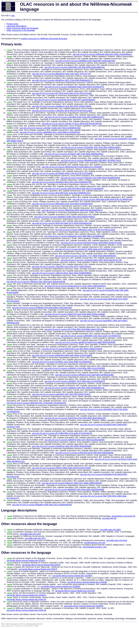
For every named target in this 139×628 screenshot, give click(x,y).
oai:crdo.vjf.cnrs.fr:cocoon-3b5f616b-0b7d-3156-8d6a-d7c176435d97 (72, 167)
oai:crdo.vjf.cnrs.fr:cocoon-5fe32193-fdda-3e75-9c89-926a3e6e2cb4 (62, 223)
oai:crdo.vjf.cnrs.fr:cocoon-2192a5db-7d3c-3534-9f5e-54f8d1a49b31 (91, 147)
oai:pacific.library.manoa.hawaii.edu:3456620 (83, 606)
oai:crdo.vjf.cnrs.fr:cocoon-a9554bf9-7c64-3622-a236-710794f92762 (91, 336)
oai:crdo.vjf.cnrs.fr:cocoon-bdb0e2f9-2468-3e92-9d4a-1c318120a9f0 (62, 355)
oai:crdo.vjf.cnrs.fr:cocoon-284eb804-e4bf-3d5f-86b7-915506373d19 (91, 160)
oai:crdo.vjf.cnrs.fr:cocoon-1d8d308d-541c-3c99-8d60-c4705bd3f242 (50, 132)
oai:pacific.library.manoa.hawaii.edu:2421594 (75, 591)
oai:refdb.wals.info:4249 (30, 534)
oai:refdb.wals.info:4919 (116, 540)
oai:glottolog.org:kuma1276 (123, 516)
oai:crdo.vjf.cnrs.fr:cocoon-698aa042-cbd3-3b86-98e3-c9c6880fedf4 (74, 236)
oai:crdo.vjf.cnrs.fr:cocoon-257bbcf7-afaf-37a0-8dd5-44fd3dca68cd (73, 154)
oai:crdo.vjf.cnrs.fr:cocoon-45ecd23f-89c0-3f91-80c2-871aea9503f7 (74, 188)
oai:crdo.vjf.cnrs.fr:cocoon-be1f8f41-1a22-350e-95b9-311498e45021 (62, 362)
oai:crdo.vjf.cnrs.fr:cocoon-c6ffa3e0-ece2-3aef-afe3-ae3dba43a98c (84, 375)
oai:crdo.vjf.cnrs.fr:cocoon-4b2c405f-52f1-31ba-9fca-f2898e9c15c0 (61, 193)
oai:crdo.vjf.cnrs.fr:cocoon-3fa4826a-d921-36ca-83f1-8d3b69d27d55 (62, 182)
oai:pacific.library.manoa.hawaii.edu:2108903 (60, 586)
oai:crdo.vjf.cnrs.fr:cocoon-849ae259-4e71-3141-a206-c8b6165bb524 (75, 286)
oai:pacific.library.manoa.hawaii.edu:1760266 (87, 582)
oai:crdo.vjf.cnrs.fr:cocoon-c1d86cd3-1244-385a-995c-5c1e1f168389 (74, 368)
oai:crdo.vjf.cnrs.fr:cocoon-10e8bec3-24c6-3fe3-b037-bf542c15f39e (61, 106)
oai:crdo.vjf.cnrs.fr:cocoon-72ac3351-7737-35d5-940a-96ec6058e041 (85, 256)
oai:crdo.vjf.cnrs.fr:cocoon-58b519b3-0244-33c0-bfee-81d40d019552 (62, 204)
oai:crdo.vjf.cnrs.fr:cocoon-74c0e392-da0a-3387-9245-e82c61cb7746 (91, 260)
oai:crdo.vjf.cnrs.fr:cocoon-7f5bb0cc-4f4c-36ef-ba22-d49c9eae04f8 (36, 282)
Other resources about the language (22, 28)
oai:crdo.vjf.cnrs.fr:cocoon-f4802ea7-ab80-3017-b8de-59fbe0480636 (72, 483)
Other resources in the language (21, 30)
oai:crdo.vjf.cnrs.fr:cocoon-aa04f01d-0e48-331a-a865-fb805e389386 (85, 342)
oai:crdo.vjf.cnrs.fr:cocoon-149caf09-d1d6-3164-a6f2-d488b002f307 (74, 117)
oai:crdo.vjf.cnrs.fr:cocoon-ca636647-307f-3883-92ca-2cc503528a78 (74, 381)
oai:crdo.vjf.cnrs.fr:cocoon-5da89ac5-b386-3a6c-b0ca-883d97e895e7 (64, 217)
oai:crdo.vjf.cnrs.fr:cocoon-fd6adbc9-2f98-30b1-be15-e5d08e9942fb (42, 505)
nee (13, 15)
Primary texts (12, 24)
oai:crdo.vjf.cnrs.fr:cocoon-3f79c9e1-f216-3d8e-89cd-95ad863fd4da (90, 178)
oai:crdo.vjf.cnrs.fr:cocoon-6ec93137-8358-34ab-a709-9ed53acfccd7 (85, 249)
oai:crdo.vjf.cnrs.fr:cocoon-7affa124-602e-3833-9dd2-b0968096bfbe (62, 273)
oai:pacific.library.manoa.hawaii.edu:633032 (41, 565)
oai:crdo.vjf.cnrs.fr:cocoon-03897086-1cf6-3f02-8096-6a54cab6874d (74, 67)
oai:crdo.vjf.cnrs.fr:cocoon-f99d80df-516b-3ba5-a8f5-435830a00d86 (74, 489)
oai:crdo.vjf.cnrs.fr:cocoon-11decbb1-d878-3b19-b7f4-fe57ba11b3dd (62, 110)
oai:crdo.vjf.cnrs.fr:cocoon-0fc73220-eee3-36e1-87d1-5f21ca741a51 (62, 93)
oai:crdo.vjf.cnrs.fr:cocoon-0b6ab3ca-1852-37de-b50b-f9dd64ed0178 (62, 80)
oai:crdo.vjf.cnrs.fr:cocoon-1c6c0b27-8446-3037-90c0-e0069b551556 (50, 128)
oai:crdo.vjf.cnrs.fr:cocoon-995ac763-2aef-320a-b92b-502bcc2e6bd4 (74, 314)
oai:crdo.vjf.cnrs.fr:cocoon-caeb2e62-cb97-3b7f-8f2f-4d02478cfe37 (61, 394)
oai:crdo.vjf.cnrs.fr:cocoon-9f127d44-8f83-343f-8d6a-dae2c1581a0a (74, 329)
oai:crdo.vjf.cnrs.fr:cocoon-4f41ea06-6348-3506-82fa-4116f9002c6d (102, 199)
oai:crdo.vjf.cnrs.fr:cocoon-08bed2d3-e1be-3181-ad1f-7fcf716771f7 (61, 74)
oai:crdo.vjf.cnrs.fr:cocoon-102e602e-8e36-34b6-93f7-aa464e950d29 (64, 100)
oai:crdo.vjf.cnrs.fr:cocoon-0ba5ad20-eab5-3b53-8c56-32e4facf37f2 (74, 87)
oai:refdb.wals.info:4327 (35, 538)
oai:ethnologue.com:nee (94, 543)
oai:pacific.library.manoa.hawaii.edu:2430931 (26, 595)
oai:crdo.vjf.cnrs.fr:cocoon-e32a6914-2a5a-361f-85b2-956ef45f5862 (62, 446)
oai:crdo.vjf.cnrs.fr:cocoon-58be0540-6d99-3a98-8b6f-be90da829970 (72, 210)
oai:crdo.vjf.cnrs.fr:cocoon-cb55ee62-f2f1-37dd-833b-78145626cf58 (36, 403)
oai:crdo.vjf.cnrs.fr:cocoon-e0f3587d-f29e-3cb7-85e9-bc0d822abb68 (74, 440)
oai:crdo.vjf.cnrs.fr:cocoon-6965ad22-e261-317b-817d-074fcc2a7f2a (85, 230)
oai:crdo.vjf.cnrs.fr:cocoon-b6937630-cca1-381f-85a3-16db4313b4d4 (72, 349)
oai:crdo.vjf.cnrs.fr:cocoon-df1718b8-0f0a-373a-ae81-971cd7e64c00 (62, 433)
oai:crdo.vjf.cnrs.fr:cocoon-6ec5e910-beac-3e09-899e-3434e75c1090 (91, 243)
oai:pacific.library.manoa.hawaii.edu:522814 (26, 560)
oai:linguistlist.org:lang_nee (95, 547)
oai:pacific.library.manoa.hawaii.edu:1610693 (72, 576)
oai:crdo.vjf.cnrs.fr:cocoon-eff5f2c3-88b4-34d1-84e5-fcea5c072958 (61, 468)
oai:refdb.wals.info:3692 (110, 530)
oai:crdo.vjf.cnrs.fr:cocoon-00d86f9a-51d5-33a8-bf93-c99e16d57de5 (85, 61)
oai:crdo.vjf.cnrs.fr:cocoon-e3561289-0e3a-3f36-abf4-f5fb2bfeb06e (84, 453)
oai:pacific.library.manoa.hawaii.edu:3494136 (26, 610)
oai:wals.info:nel (109, 518)
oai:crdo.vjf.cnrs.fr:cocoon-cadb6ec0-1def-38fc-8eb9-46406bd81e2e (74, 388)
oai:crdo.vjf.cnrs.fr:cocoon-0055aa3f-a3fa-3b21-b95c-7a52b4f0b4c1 (102, 54)
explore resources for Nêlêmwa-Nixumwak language (44, 38)
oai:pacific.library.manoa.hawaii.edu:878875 (38, 569)
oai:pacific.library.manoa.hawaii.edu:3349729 (26, 599)
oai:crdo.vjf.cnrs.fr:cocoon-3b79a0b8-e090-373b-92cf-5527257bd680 (62, 173)
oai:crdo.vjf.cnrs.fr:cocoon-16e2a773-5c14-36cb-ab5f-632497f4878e (72, 123)
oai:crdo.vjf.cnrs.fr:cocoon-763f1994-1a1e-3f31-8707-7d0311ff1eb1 (61, 266)
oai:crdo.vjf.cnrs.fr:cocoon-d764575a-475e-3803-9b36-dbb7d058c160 (75, 418)
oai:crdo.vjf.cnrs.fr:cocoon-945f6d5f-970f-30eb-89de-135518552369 (42, 308)
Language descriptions (17, 26)
